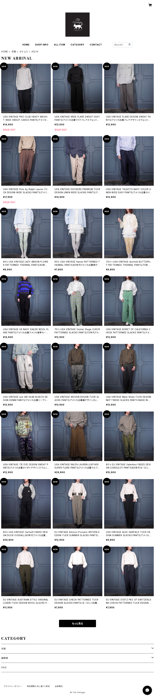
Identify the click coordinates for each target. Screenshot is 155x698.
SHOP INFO (41, 44)
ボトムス (24, 51)
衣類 (14, 51)
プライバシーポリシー (13, 686)
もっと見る (77, 623)
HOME (26, 44)
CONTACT (96, 44)
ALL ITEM (59, 44)
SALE (4, 667)
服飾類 (4, 658)
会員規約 (59, 686)
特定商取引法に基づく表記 (38, 686)
